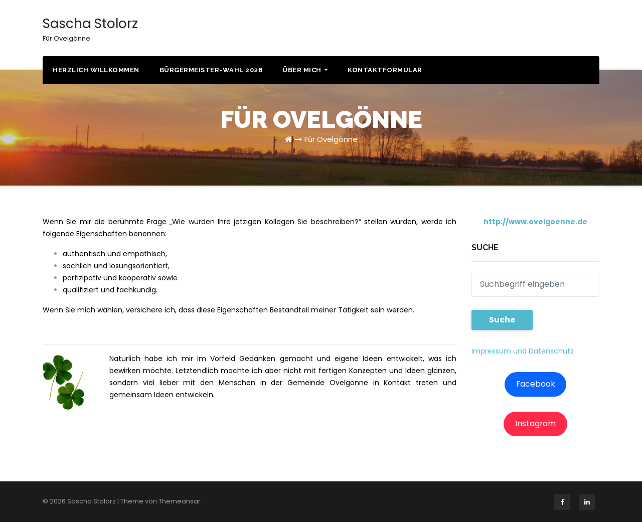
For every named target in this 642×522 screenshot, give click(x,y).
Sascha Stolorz (90, 29)
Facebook (535, 384)
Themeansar (179, 501)
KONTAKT (561, 30)
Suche (502, 319)
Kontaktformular (385, 70)
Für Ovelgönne (331, 139)
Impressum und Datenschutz (522, 351)
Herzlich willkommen (96, 70)
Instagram (535, 423)
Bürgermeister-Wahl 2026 (211, 70)
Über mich (305, 70)
